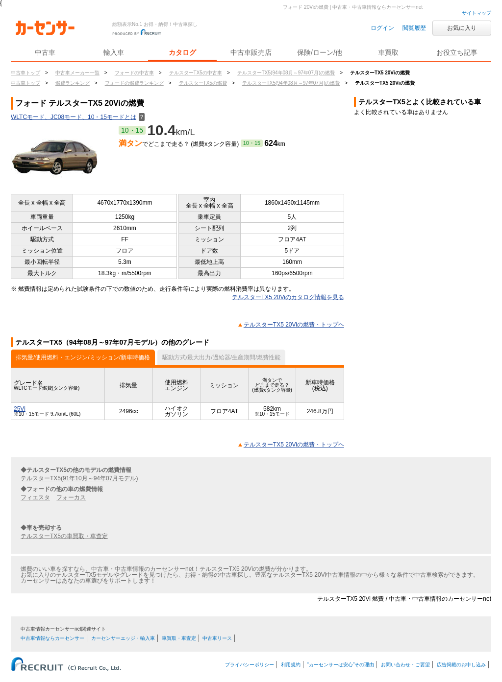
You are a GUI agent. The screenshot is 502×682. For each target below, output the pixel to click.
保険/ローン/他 (319, 52)
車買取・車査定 (179, 638)
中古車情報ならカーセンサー (52, 638)
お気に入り (462, 27)
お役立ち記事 (456, 52)
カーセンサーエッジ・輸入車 (123, 638)
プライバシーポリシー (249, 664)
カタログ (182, 52)
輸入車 (113, 52)
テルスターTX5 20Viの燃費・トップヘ (294, 324)
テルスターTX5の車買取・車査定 (64, 536)
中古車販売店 (251, 52)
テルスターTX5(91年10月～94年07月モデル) (79, 478)
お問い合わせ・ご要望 (405, 664)
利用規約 (291, 664)
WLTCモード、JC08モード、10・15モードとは (78, 117)
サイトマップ (476, 13)
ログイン (382, 27)
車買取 (388, 52)
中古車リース (217, 638)
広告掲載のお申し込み (461, 664)
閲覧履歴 (414, 27)
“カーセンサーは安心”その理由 (341, 664)
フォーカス (71, 497)
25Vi (19, 408)
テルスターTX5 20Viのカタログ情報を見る (288, 297)
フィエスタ (35, 497)
